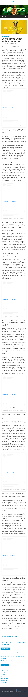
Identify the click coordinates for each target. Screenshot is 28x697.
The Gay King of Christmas (6, 660)
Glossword (3, 674)
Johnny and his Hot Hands (9, 636)
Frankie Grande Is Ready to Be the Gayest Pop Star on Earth (14, 652)
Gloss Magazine (13, 43)
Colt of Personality (5, 654)
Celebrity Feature (4, 670)
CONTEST (3, 672)
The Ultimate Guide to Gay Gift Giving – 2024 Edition (12, 656)
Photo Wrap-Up (4, 678)
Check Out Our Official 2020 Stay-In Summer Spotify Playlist (13, 643)
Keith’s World (3, 658)
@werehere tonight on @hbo (9, 407)
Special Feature (4, 680)
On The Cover (4, 676)
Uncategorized (4, 682)
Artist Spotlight (5, 36)
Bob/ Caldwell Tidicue (14, 410)
